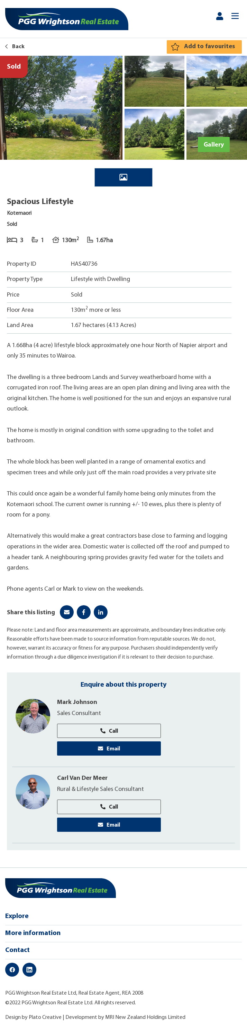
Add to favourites (209, 46)
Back (15, 47)
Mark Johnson (77, 702)
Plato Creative (45, 1017)
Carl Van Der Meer (82, 778)
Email (109, 748)
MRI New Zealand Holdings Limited (145, 1017)
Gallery (214, 144)
